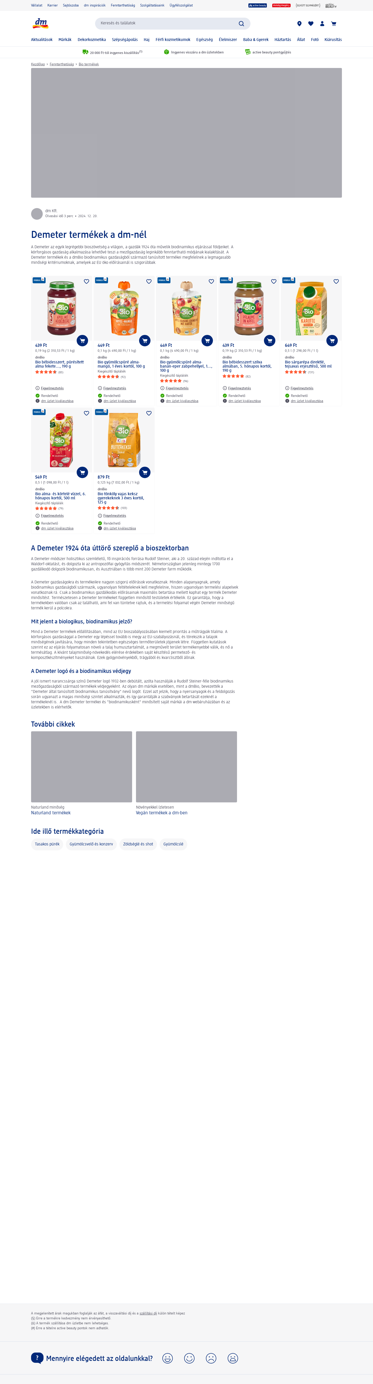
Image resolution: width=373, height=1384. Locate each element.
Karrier (52, 5)
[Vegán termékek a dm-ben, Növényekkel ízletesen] (186, 774)
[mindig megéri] (281, 5)
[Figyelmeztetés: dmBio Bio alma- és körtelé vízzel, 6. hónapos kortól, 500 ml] (49, 515)
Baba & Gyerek (256, 40)
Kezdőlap (38, 64)
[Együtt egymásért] (308, 5)
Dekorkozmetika (92, 40)
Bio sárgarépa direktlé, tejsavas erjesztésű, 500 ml (308, 364)
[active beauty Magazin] (331, 5)
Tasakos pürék (47, 844)
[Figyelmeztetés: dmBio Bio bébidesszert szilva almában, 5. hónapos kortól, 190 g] (237, 388)
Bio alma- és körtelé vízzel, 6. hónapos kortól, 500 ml (60, 496)
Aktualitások (42, 40)
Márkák (65, 40)
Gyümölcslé (173, 844)
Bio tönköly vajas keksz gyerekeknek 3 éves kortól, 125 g (121, 498)
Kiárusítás (333, 40)
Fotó (315, 40)
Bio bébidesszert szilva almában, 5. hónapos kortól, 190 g (247, 366)
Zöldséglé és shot (138, 844)
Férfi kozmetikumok (173, 40)
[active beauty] (257, 5)
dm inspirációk (95, 5)
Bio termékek (89, 64)
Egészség (204, 40)
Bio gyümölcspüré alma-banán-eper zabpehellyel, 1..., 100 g (186, 366)
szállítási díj (148, 1313)
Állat (301, 40)
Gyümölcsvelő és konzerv (91, 844)
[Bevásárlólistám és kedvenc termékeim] (311, 23)
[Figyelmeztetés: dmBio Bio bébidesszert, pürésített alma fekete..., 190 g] (49, 388)
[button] (167, 1358)
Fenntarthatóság (123, 5)
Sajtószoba (71, 5)
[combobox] (172, 24)
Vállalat (36, 5)
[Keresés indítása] (241, 24)
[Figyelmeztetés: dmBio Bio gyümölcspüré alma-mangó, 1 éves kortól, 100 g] (112, 388)
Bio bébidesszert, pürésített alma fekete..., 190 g (59, 364)
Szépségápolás (125, 40)
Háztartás (283, 40)
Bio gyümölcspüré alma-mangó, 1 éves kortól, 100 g (121, 364)
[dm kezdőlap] (40, 23)
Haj (146, 40)
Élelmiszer (228, 40)
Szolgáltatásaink (152, 5)
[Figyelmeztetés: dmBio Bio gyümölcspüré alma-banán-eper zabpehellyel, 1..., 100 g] (174, 388)
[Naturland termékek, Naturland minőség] (81, 774)
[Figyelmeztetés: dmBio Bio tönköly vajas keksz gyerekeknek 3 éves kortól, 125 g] (112, 515)
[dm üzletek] (299, 23)
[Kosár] (334, 23)
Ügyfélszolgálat (181, 5)
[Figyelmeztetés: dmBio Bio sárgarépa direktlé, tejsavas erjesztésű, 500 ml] (299, 388)
